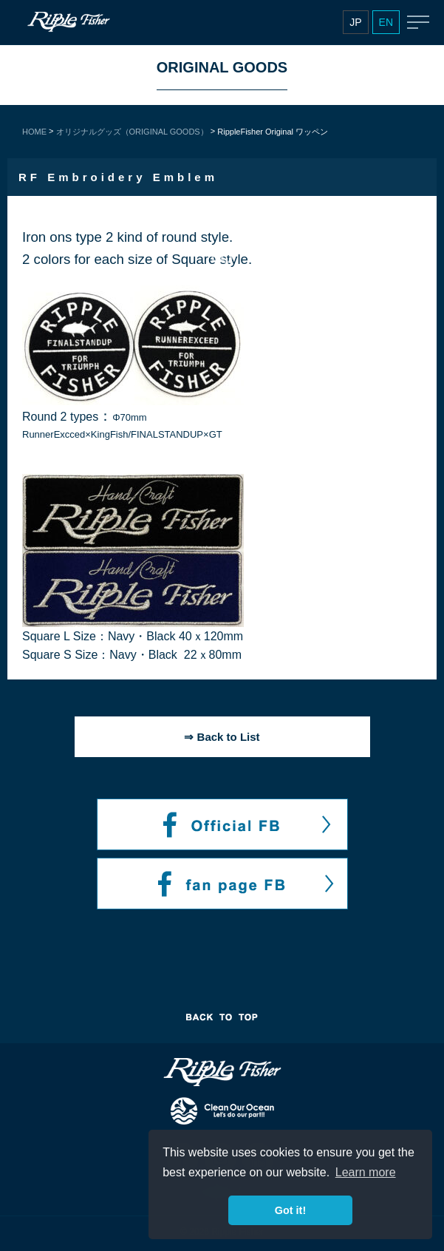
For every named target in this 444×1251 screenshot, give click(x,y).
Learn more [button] (365, 1172)
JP (355, 22)
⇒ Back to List (221, 736)
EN (386, 22)
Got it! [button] (290, 1210)
